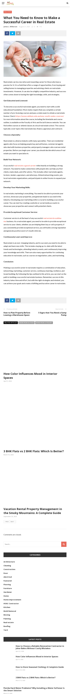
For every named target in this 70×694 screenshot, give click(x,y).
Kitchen (7, 586)
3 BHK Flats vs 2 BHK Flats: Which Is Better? (34, 430)
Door (6, 552)
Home (6, 575)
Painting (7, 598)
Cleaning (7, 544)
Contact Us (50, 691)
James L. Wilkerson (10, 27)
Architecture (9, 541)
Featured (8, 560)
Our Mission (62, 691)
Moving (7, 594)
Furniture (8, 567)
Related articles (10, 323)
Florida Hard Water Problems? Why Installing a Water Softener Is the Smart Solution (34, 668)
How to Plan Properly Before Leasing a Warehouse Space (17, 313)
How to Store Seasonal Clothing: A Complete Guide (40, 646)
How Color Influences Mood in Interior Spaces (37, 635)
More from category (44, 323)
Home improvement (12, 579)
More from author (26, 323)
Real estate (7, 12)
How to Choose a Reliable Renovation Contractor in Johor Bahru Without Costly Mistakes (40, 626)
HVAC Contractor (11, 582)
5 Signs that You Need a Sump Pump (52, 313)
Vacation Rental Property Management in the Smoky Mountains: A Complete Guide (33, 490)
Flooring (7, 563)
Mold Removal (10, 590)
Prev (6, 501)
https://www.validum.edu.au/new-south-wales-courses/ (39, 116)
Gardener (8, 571)
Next (13, 501)
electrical (8, 556)
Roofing (7, 605)
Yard (6, 609)
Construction (9, 548)
